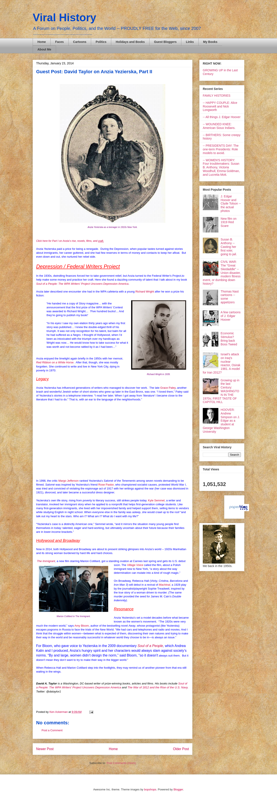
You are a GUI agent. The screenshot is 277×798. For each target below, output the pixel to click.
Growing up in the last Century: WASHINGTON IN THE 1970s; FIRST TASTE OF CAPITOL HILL (221, 391)
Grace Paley (168, 387)
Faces (59, 42)
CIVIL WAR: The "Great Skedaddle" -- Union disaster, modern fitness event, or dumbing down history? (222, 272)
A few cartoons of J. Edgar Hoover (231, 315)
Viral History (64, 17)
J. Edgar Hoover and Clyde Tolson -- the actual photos (231, 204)
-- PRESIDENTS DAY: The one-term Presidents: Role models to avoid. (220, 149)
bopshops (150, 789)
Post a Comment (52, 730)
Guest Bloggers (165, 42)
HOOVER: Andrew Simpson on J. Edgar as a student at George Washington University (221, 420)
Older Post (181, 749)
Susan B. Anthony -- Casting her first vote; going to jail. (229, 247)
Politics (101, 42)
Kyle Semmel (156, 500)
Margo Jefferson (68, 480)
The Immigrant (46, 561)
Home (41, 42)
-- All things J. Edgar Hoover (221, 117)
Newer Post (45, 749)
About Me (44, 49)
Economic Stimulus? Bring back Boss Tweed (229, 339)
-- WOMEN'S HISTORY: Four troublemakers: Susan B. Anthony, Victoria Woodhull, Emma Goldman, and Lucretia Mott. (221, 167)
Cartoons (79, 42)
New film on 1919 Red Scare (229, 222)
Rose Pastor (106, 484)
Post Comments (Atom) (121, 763)
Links (190, 42)
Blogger (178, 789)
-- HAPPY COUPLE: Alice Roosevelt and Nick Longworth (220, 106)
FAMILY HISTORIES (216, 95)
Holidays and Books (130, 42)
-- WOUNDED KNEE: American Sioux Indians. (219, 126)
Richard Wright (144, 291)
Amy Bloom (81, 625)
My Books (210, 42)
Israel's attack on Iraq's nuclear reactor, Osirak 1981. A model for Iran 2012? (221, 363)
